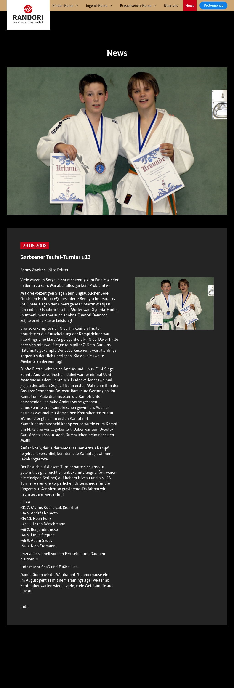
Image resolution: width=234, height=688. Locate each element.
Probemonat (213, 5)
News (190, 5)
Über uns (171, 5)
